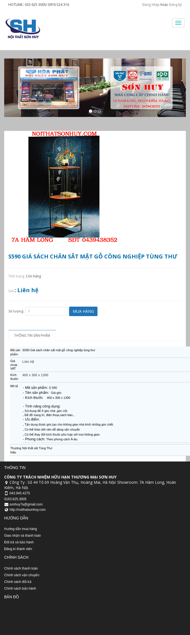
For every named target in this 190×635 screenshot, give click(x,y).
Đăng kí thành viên (18, 549)
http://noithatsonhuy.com (27, 510)
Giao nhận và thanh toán (22, 536)
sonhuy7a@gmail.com (26, 504)
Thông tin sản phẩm (32, 335)
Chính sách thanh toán (21, 568)
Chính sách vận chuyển (21, 575)
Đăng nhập (151, 4)
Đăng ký (175, 4)
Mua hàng (83, 311)
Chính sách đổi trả (17, 582)
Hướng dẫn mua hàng (20, 529)
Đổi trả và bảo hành (19, 542)
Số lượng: (16, 311)
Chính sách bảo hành (20, 588)
